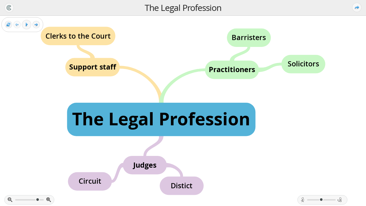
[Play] (26, 24)
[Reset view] (8, 25)
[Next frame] (36, 25)
